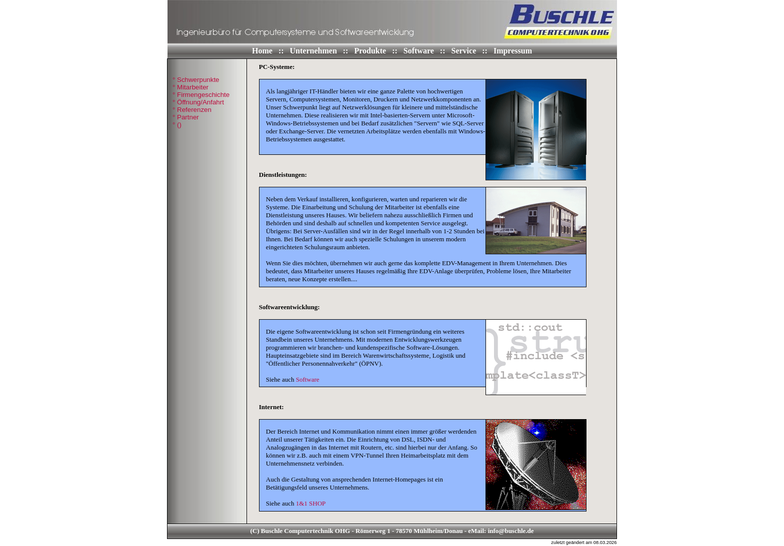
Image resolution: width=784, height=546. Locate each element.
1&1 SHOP (311, 503)
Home (263, 50)
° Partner (185, 117)
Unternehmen (314, 50)
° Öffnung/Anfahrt (198, 102)
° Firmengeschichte (201, 94)
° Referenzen (192, 109)
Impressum (513, 50)
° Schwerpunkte (196, 79)
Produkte (371, 50)
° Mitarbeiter (190, 87)
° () (177, 124)
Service (465, 50)
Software (420, 50)
